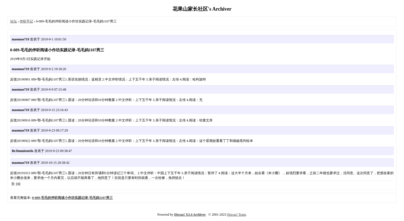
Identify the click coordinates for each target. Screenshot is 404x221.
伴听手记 (26, 21)
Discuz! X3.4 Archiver (190, 215)
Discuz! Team (236, 215)
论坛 (13, 21)
